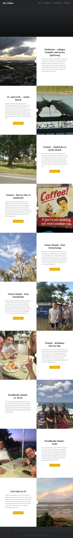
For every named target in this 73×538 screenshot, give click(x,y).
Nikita (40, 3)
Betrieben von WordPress (28, 535)
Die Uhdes (8, 3)
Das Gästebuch (57, 3)
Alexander (47, 3)
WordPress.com (46, 535)
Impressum (67, 3)
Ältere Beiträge (7, 529)
